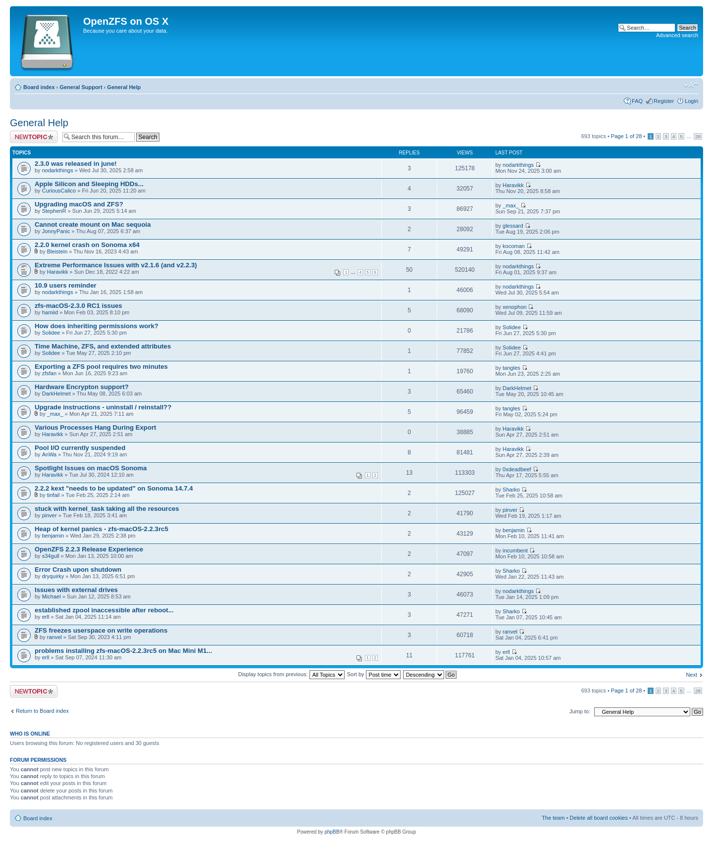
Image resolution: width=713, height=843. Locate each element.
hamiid (50, 312)
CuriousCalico (59, 191)
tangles (511, 368)
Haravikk (513, 185)
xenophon (514, 307)
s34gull (50, 556)
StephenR (54, 211)
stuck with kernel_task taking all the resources (107, 508)
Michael (51, 596)
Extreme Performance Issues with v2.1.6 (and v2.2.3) (116, 265)
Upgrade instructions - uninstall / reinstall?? (103, 407)
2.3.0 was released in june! (76, 163)
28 (698, 136)
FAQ (637, 101)
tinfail (53, 495)
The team (553, 818)
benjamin (53, 536)
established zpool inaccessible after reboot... (104, 610)
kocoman (514, 246)
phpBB (331, 832)
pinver (49, 515)
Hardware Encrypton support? (82, 387)
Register (664, 101)
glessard (513, 226)
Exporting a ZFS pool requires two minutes (101, 366)
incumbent (515, 550)
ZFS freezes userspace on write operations (101, 630)
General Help (124, 87)
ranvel (54, 637)
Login (691, 101)
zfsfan (49, 373)
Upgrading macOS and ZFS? (79, 204)
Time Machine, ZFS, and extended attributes (103, 346)
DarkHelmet (56, 394)
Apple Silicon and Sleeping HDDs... (89, 184)
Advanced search (677, 35)
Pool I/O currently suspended (80, 447)
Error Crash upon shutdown (78, 569)
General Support (80, 87)
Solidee (51, 333)
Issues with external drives (76, 590)
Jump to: (579, 711)
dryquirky (53, 576)
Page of (626, 136)
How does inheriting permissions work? (96, 326)
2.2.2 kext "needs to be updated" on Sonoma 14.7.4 (114, 488)
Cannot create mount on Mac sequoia (93, 224)
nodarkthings (57, 170)
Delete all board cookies (599, 818)
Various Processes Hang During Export (95, 427)
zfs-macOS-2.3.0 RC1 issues (78, 305)
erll (46, 617)
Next (691, 675)
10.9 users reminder (66, 285)
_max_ (511, 205)
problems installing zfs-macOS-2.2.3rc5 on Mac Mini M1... (123, 650)
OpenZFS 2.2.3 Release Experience (89, 549)
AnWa (49, 454)
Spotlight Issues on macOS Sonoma (91, 468)
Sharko (511, 490)
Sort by (374, 674)
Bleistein (57, 251)
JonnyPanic (56, 231)
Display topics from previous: (291, 674)
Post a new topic (33, 137)
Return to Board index (42, 711)
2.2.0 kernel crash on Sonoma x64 (87, 244)
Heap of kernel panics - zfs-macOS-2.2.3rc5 (101, 529)
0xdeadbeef (517, 469)
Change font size (691, 85)
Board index (39, 87)
